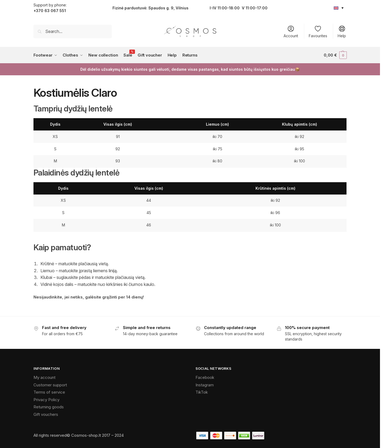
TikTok (201, 392)
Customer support (50, 384)
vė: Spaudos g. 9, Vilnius (165, 8)
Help (342, 31)
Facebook (204, 377)
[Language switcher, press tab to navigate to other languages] (339, 7)
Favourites (318, 31)
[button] (335, 55)
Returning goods (48, 406)
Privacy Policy (46, 399)
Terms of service (49, 392)
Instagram (204, 384)
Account (291, 31)
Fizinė (117, 8)
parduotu (132, 8)
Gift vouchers (45, 414)
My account (44, 377)
